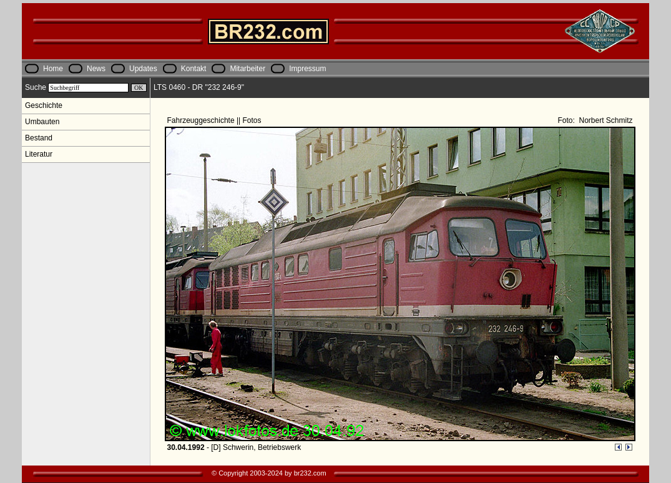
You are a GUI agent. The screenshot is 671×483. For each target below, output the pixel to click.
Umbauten (42, 121)
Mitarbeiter (247, 68)
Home (53, 68)
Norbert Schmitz (604, 120)
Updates (143, 68)
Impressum (307, 68)
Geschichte (43, 105)
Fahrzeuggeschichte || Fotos (215, 120)
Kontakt (194, 68)
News (96, 68)
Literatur (38, 154)
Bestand (38, 138)
